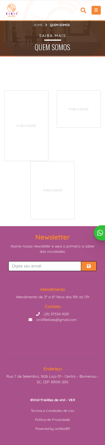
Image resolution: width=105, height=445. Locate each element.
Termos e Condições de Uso (52, 411)
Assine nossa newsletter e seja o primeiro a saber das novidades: (53, 249)
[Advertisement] (46, 126)
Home (38, 25)
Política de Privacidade (52, 420)
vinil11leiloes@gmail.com (53, 319)
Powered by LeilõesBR (52, 428)
